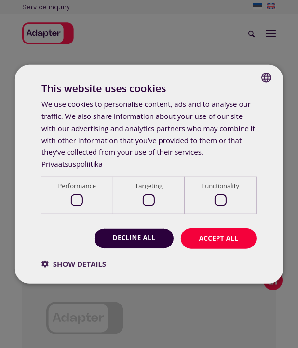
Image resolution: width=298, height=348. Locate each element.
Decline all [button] (130, 238)
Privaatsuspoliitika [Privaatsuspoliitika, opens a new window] (72, 163)
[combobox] (266, 77)
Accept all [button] (217, 238)
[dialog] (149, 174)
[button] (73, 264)
